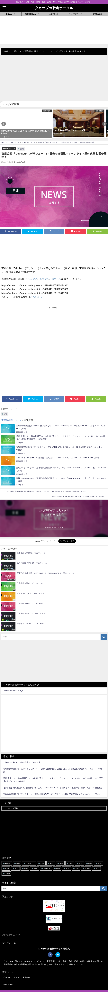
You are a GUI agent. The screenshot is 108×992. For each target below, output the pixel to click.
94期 (35, 858)
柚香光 (7, 853)
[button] (3, 119)
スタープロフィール (76, 14)
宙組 (22, 139)
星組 (16, 858)
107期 (7, 863)
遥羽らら (56, 268)
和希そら (44, 268)
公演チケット (53, 14)
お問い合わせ (8, 974)
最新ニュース (10, 14)
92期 (26, 858)
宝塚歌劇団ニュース (32, 14)
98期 (18, 853)
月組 (67, 858)
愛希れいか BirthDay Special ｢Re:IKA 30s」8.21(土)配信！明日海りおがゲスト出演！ (78, 486)
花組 (51, 853)
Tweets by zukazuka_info (14, 680)
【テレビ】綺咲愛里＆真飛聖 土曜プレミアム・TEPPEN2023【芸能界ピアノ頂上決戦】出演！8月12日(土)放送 (52, 778)
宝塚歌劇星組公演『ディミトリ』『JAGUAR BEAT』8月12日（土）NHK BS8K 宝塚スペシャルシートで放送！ (52, 784)
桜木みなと (31, 268)
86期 (90, 853)
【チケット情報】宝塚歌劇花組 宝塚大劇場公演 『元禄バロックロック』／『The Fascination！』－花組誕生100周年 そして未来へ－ (45, 481)
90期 (61, 853)
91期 (99, 853)
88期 (58, 858)
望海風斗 (46, 858)
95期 (7, 858)
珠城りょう (30, 853)
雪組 (77, 858)
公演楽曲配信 (97, 14)
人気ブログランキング (10, 925)
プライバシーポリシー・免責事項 (16, 967)
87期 (80, 853)
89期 (71, 853)
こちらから (36, 286)
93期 (42, 853)
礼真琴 (87, 858)
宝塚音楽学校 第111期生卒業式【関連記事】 (22, 752)
